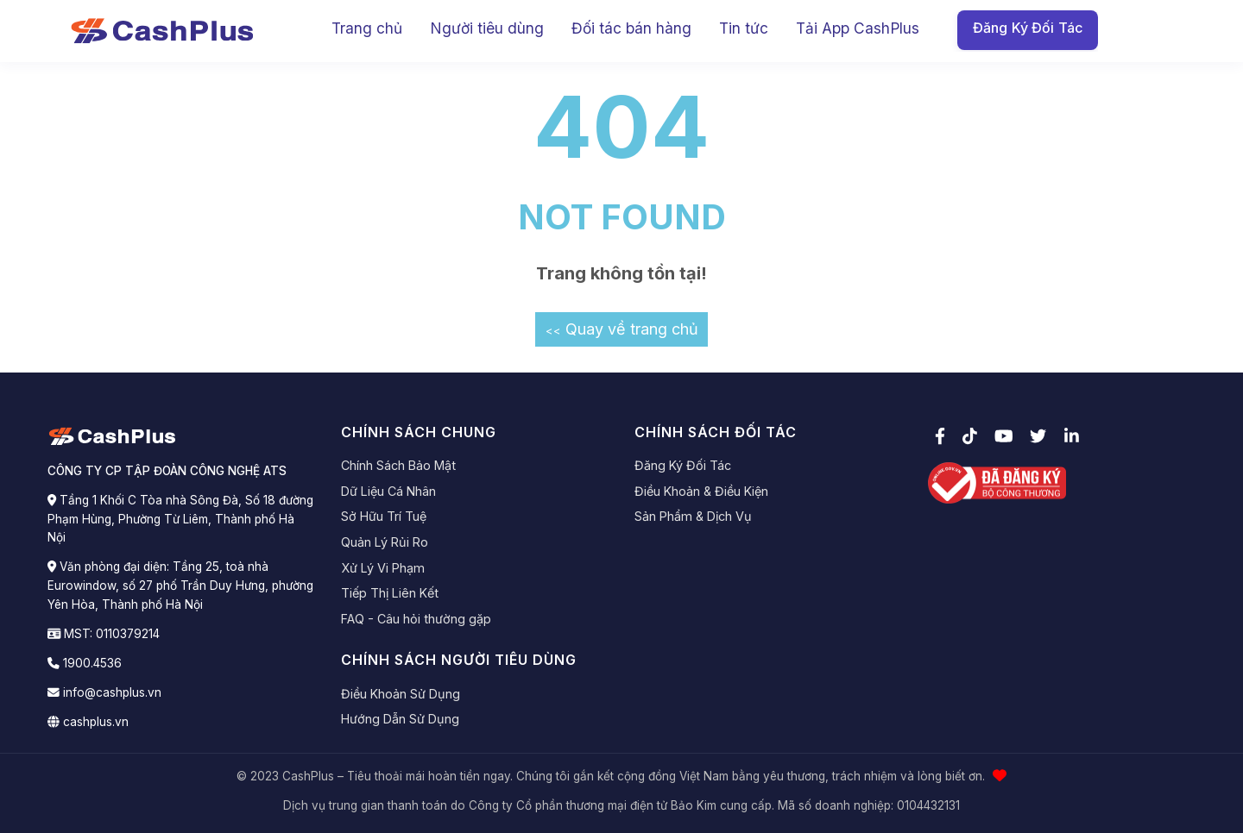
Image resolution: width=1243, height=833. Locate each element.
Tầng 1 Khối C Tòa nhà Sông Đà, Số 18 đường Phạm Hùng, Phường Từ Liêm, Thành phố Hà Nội (180, 519)
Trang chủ (366, 28)
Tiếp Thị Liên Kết (390, 593)
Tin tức (743, 28)
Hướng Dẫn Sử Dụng (400, 718)
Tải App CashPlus (857, 28)
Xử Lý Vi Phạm (383, 568)
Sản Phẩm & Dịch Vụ (693, 516)
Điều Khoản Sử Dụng (400, 693)
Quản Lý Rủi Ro (384, 542)
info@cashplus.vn (112, 692)
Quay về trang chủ (622, 329)
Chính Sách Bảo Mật (398, 465)
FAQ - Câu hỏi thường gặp (416, 618)
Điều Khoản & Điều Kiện (701, 491)
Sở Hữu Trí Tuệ (383, 516)
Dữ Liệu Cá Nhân (388, 491)
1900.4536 (92, 663)
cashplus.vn (96, 722)
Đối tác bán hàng (631, 28)
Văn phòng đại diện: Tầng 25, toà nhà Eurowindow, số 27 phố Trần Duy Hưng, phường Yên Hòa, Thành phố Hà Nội (180, 585)
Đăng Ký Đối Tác (1027, 27)
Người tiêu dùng (487, 28)
